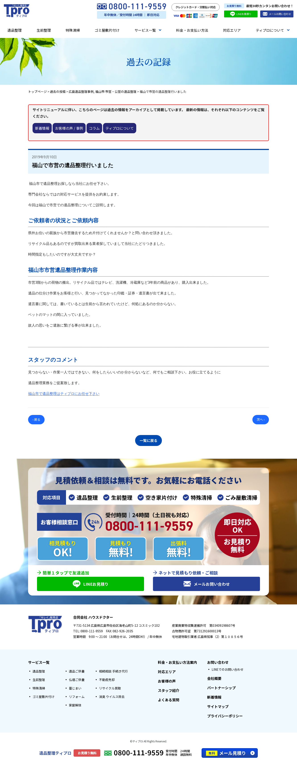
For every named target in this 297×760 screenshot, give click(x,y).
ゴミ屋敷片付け (107, 30)
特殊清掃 (73, 30)
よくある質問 (168, 700)
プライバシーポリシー (225, 716)
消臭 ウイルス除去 (112, 697)
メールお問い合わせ (277, 14)
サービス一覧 (147, 30)
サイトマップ (218, 706)
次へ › (260, 419)
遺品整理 (14, 30)
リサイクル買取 (110, 688)
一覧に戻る (148, 439)
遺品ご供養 (77, 671)
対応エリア (232, 30)
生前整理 (44, 30)
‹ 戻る (36, 419)
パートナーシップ (221, 688)
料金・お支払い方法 (192, 30)
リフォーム (77, 697)
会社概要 (214, 678)
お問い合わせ (218, 662)
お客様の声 (167, 681)
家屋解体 (75, 705)
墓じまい (75, 688)
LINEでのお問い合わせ (227, 669)
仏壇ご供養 (77, 680)
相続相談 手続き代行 (113, 671)
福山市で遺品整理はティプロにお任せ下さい (63, 393)
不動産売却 (107, 680)
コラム (94, 128)
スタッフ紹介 (168, 690)
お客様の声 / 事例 (69, 128)
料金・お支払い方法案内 (177, 662)
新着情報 (42, 128)
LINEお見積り (240, 14)
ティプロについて (273, 30)
